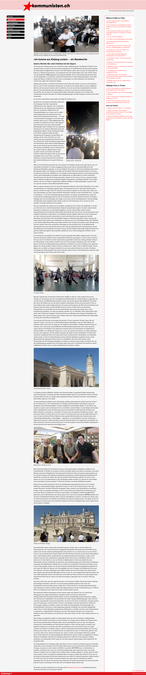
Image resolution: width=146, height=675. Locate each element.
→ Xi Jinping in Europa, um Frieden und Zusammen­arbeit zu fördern (117, 50)
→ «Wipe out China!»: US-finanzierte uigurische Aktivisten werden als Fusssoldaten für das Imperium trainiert (119, 76)
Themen (10, 29)
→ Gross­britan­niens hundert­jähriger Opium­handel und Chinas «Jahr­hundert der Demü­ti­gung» (119, 26)
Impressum (124, 11)
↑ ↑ (138, 670)
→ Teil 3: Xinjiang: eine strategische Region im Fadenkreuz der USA (119, 97)
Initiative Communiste (75, 667)
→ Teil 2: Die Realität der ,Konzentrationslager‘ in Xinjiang (119, 93)
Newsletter (131, 11)
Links (9, 38)
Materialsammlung (14, 32)
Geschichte (11, 26)
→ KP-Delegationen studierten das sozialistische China (116, 71)
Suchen (112, 11)
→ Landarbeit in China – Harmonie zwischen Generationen (118, 59)
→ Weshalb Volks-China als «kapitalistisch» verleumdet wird (118, 81)
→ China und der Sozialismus (114, 37)
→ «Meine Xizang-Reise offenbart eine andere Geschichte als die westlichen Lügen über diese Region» (119, 118)
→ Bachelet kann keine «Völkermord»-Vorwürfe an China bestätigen (119, 67)
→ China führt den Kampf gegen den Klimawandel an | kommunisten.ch (116, 55)
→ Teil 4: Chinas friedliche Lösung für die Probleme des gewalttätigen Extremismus (118, 101)
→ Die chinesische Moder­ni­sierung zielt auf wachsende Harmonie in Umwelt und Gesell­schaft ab (118, 32)
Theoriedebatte (13, 23)
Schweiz (10, 16)
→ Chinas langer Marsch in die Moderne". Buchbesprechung (117, 21)
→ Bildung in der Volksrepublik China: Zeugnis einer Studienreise (119, 63)
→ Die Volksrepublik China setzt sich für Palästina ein (117, 42)
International (12, 19)
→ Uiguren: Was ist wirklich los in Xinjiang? (118, 108)
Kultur (10, 35)
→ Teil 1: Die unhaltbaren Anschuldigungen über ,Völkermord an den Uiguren (118, 89)
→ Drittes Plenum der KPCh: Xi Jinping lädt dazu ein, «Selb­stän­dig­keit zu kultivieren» (118, 46)
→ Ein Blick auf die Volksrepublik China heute (119, 39)
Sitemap (117, 11)
